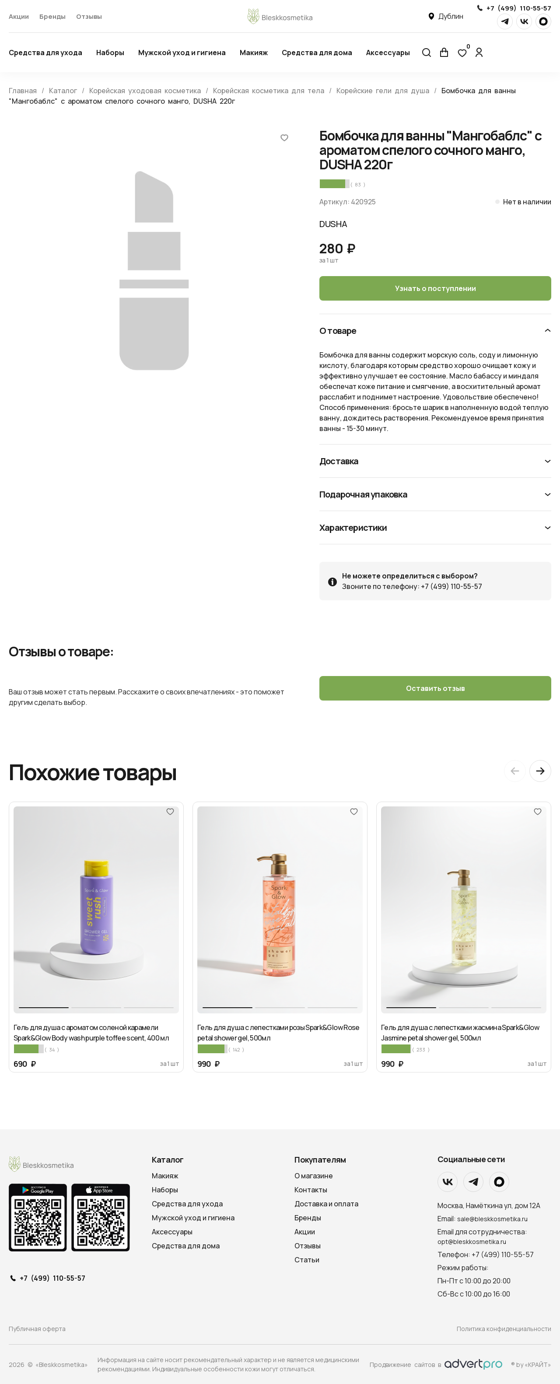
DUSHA (333, 224)
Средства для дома (317, 52)
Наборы (110, 52)
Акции (19, 16)
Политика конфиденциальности (504, 1328)
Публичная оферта (37, 1328)
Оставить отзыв (435, 688)
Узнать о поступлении (435, 288)
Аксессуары (388, 52)
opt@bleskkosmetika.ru (472, 1241)
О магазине (313, 1176)
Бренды (52, 16)
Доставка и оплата (326, 1204)
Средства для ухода (45, 52)
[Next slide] (540, 771)
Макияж (254, 52)
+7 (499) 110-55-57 (518, 8)
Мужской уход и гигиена (182, 52)
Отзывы (89, 16)
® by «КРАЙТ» (531, 1364)
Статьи (306, 1260)
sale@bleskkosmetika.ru (492, 1219)
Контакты (310, 1190)
